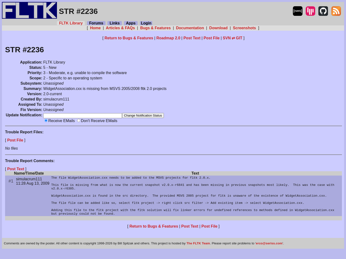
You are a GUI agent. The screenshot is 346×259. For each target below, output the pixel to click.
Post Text (191, 38)
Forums (96, 23)
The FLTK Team (198, 251)
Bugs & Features (155, 28)
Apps (131, 23)
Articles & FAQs (120, 28)
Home (95, 28)
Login (146, 23)
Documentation (190, 28)
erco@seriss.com (269, 251)
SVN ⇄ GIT (232, 38)
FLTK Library (71, 23)
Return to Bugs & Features (129, 38)
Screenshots (244, 28)
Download (218, 28)
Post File (212, 38)
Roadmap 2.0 (168, 38)
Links (114, 23)
